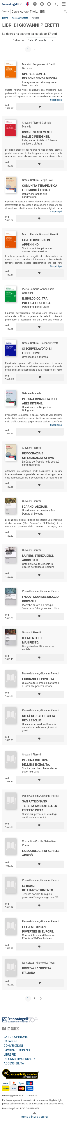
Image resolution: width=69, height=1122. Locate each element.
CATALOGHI (11, 1041)
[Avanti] (41, 49)
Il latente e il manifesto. (32, 640)
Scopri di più (56, 100)
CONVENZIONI (13, 1045)
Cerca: (5, 11)
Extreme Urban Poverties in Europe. (38, 929)
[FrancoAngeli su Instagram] (13, 1029)
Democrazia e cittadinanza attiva (38, 456)
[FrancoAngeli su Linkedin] (8, 1029)
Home (5, 18)
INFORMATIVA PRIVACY (19, 1059)
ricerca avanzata (20, 18)
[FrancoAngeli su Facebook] (4, 1029)
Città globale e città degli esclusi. (38, 718)
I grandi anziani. (35, 506)
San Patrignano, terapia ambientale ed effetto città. (39, 806)
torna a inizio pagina (34, 1116)
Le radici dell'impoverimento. (38, 888)
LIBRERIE (10, 1054)
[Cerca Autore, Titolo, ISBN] (36, 11)
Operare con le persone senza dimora (39, 76)
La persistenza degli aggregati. (38, 558)
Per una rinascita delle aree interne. (40, 401)
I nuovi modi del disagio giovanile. (40, 599)
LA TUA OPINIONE (16, 1037)
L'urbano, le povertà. (38, 679)
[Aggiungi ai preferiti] (40, 106)
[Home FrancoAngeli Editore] (12, 4)
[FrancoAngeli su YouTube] (17, 1029)
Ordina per (18, 40)
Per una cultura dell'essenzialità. (36, 762)
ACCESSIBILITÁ (14, 1063)
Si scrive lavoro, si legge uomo (37, 351)
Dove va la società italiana (36, 971)
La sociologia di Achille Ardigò (40, 853)
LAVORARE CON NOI (17, 1050)
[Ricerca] (65, 11)
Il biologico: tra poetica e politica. (36, 301)
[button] (26, 4)
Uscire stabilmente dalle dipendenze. (37, 134)
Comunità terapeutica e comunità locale (39, 188)
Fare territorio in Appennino (36, 242)
